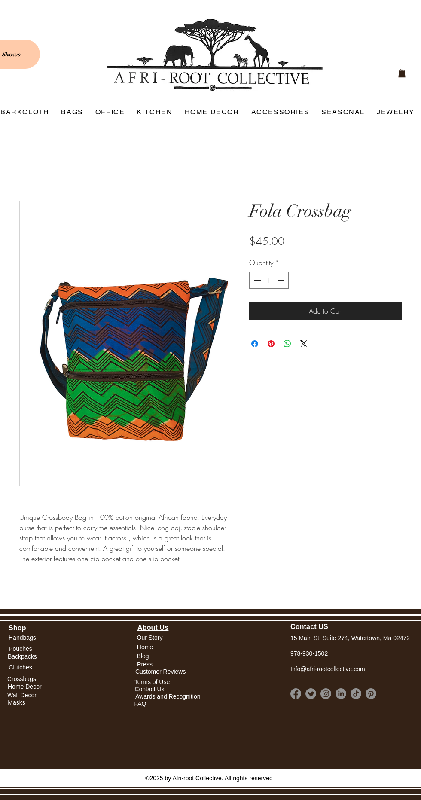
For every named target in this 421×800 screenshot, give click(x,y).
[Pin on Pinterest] (271, 344)
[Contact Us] (149, 689)
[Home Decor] (25, 686)
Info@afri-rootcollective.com (327, 669)
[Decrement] (256, 280)
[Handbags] (22, 637)
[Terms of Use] (152, 682)
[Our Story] (149, 637)
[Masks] (16, 702)
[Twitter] (310, 693)
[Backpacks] (22, 656)
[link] (402, 73)
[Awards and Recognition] (168, 696)
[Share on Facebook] (255, 344)
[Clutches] (20, 668)
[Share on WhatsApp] (287, 344)
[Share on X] (304, 344)
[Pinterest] (371, 693)
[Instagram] (325, 693)
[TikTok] (356, 693)
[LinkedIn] (341, 693)
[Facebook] (295, 693)
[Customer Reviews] (160, 672)
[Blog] (142, 656)
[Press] (145, 665)
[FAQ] (140, 704)
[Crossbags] (21, 679)
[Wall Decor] (22, 695)
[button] (145, 647)
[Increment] (281, 280)
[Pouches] (20, 649)
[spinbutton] (268, 280)
